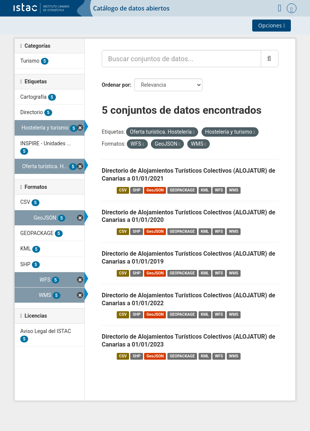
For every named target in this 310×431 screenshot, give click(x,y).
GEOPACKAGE (182, 190)
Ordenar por (116, 85)
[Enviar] (269, 58)
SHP (137, 190)
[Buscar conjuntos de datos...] (181, 58)
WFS (219, 190)
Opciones (271, 25)
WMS (233, 190)
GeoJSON (155, 190)
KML (205, 190)
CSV (122, 190)
